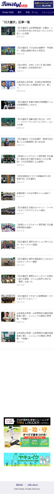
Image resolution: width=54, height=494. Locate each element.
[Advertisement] (27, 386)
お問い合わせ (33, 485)
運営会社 (19, 485)
